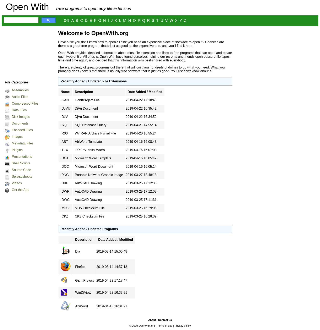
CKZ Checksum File (89, 216)
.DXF (64, 183)
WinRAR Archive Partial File (95, 133)
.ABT (64, 141)
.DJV (64, 117)
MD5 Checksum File (90, 208)
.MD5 (65, 208)
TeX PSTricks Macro (90, 150)
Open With (27, 7)
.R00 (64, 133)
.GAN (65, 100)
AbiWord (81, 306)
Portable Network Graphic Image (99, 175)
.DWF (65, 191)
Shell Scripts (21, 163)
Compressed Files (25, 103)
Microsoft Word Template (93, 158)
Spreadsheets (22, 176)
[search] (21, 20)
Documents (20, 123)
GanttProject (84, 280)
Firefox (80, 267)
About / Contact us (160, 319)
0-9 (66, 20)
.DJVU (65, 108)
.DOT (65, 158)
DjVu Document (86, 108)
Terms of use (164, 325)
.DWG (65, 200)
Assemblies (20, 90)
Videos (17, 183)
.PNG (65, 175)
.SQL (64, 125)
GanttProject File (87, 100)
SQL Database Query (90, 125)
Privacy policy (182, 325)
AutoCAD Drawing (88, 183)
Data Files (19, 110)
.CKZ (64, 216)
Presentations (22, 156)
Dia (77, 251)
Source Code (21, 170)
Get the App (20, 190)
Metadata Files (22, 143)
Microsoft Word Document (94, 166)
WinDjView (83, 292)
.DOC (65, 166)
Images (17, 136)
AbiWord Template (88, 141)
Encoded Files (22, 130)
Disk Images (21, 117)
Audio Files (20, 97)
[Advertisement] (28, 52)
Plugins (17, 150)
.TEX (64, 150)
